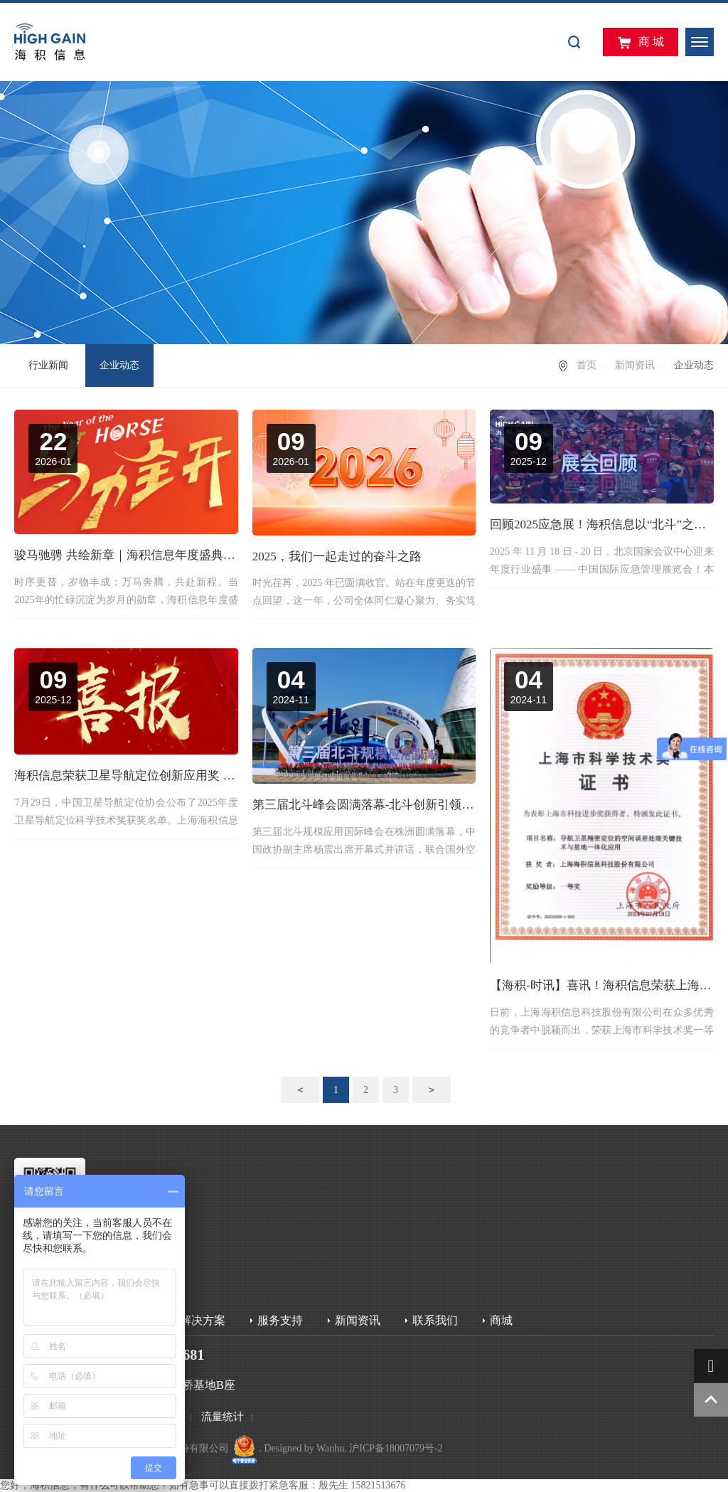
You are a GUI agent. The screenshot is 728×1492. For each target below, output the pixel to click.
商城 (501, 1320)
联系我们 (435, 1320)
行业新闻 (48, 365)
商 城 (640, 43)
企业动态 (119, 365)
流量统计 (222, 1416)
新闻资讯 (635, 365)
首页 (586, 365)
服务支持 (280, 1320)
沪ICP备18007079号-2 (395, 1448)
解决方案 (202, 1320)
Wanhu (330, 1448)
